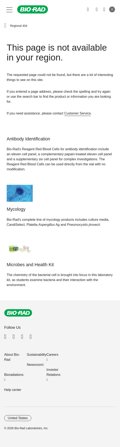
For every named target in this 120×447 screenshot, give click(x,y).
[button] (5, 25)
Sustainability (37, 354)
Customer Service (77, 113)
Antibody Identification (28, 138)
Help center (12, 390)
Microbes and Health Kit (30, 264)
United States (18, 418)
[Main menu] (9, 9)
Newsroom (35, 364)
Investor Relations (54, 372)
